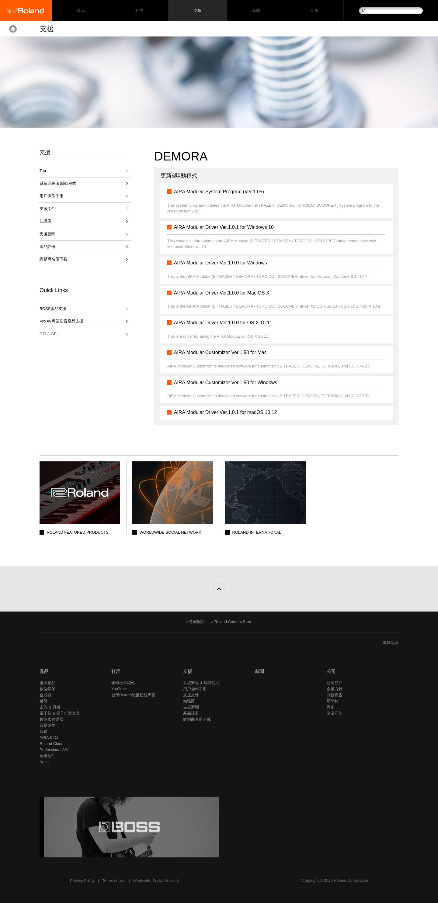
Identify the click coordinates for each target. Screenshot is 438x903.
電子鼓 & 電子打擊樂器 (60, 713)
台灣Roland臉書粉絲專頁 (133, 695)
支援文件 (191, 695)
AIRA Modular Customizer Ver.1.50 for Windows (227, 382)
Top (43, 170)
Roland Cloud (52, 743)
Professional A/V (54, 749)
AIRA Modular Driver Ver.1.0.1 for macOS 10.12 (226, 412)
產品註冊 (47, 246)
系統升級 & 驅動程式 (58, 183)
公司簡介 (334, 683)
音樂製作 (47, 725)
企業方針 (334, 689)
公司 (314, 11)
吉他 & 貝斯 (50, 707)
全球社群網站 (123, 683)
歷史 (331, 707)
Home (13, 29)
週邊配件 (47, 755)
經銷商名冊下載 (53, 259)
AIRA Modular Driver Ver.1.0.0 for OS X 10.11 (224, 322)
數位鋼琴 (47, 689)
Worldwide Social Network (156, 880)
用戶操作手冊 (51, 196)
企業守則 (334, 713)
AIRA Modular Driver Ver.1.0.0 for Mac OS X (223, 292)
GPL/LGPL (49, 334)
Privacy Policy (82, 880)
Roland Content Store (233, 621)
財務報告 (334, 695)
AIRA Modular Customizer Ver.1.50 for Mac (221, 352)
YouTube (119, 689)
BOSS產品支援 (53, 308)
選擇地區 (390, 642)
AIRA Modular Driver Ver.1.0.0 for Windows (221, 262)
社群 (139, 11)
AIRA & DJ (49, 737)
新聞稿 (333, 701)
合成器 (45, 695)
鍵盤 (43, 701)
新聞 (256, 11)
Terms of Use (114, 880)
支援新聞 (47, 234)
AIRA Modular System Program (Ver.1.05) (220, 191)
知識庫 (45, 221)
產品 (44, 671)
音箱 (43, 731)
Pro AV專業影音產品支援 (61, 321)
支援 (197, 11)
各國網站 (197, 621)
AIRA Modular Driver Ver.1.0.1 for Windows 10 (225, 227)
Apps (44, 762)
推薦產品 (47, 683)
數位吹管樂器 (51, 719)
